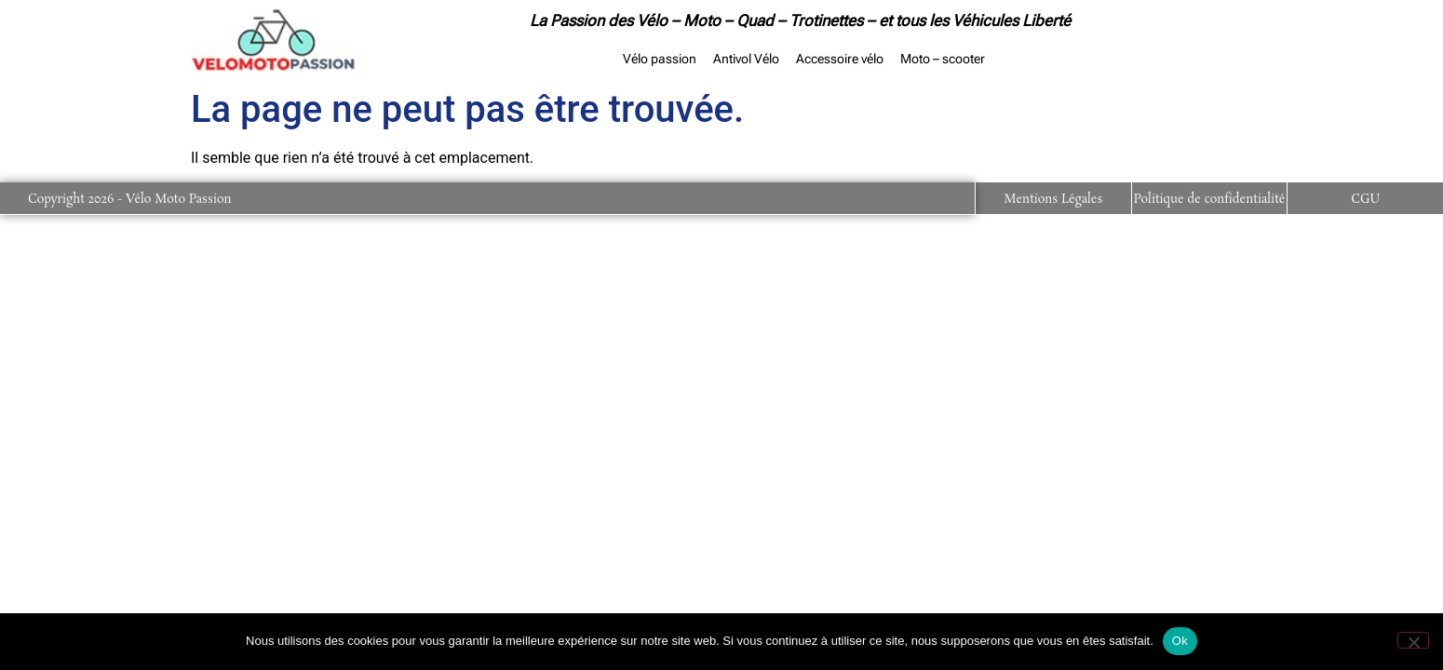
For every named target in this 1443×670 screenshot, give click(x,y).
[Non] (1413, 640)
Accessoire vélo (839, 58)
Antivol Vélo (746, 58)
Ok (1180, 641)
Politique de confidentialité (1210, 199)
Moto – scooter (942, 58)
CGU (1365, 199)
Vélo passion (659, 58)
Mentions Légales (1053, 199)
